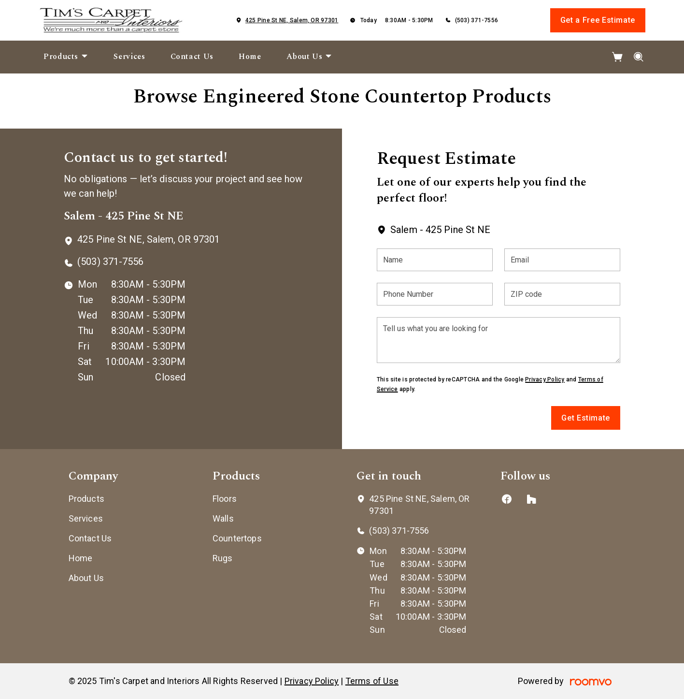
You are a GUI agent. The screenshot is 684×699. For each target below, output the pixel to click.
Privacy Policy (544, 379)
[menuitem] (66, 57)
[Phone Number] (435, 294)
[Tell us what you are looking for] (498, 340)
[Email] (562, 259)
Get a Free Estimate (597, 20)
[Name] (435, 259)
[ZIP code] (562, 294)
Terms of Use (372, 681)
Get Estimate (585, 417)
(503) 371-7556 (476, 20)
